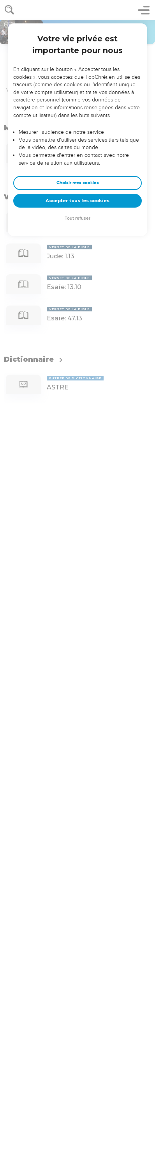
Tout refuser (77, 218)
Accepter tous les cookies (77, 200)
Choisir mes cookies (77, 182)
